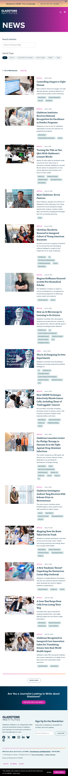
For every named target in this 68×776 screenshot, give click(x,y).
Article (11, 57)
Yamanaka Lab (42, 626)
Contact (21, 764)
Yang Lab (40, 519)
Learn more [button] (16, 773)
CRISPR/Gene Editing (53, 423)
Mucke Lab (41, 176)
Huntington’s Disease (43, 342)
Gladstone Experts (42, 179)
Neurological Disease (56, 179)
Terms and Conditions (37, 754)
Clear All (23, 71)
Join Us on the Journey (50, 4)
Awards (60, 138)
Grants (50, 466)
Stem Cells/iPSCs (53, 626)
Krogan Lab (54, 589)
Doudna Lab (41, 423)
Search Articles (9, 39)
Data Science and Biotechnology (46, 260)
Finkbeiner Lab (42, 330)
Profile (39, 218)
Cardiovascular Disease (44, 263)
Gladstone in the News (25, 57)
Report (50, 57)
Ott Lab (49, 475)
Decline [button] (49, 772)
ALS (53, 339)
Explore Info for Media (33, 702)
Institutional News (42, 666)
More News (34, 680)
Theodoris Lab (41, 257)
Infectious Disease (42, 300)
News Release (41, 97)
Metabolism (49, 100)
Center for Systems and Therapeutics (47, 333)
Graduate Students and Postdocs (46, 138)
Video (58, 57)
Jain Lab (40, 100)
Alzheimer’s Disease (52, 176)
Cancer (40, 426)
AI (49, 257)
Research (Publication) (54, 97)
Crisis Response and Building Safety (40, 751)
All (5, 57)
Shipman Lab (54, 472)
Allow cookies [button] (59, 772)
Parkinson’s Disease (43, 339)
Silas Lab (57, 475)
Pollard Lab (41, 475)
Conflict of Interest (50, 754)
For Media (13, 764)
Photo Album (40, 57)
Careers (5, 764)
